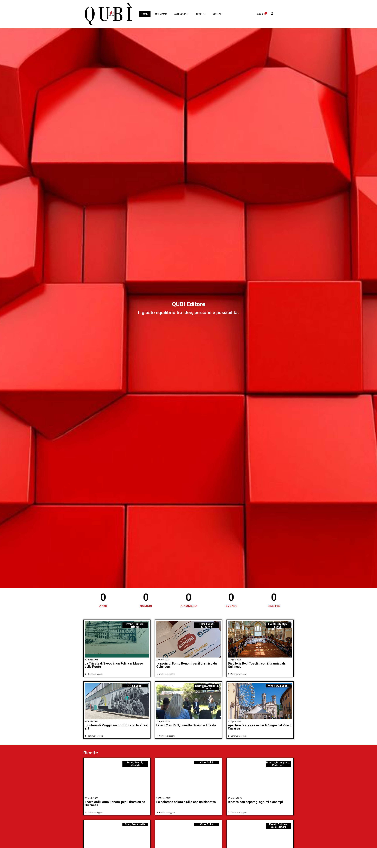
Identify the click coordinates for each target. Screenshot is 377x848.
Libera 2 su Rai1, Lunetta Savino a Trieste (186, 725)
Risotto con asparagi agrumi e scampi (255, 802)
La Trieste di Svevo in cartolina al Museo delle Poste (114, 665)
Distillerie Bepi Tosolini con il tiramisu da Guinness (257, 665)
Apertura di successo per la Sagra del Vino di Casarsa (260, 726)
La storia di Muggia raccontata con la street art (116, 726)
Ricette (90, 753)
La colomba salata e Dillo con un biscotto (186, 802)
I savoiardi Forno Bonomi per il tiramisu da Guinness (186, 665)
